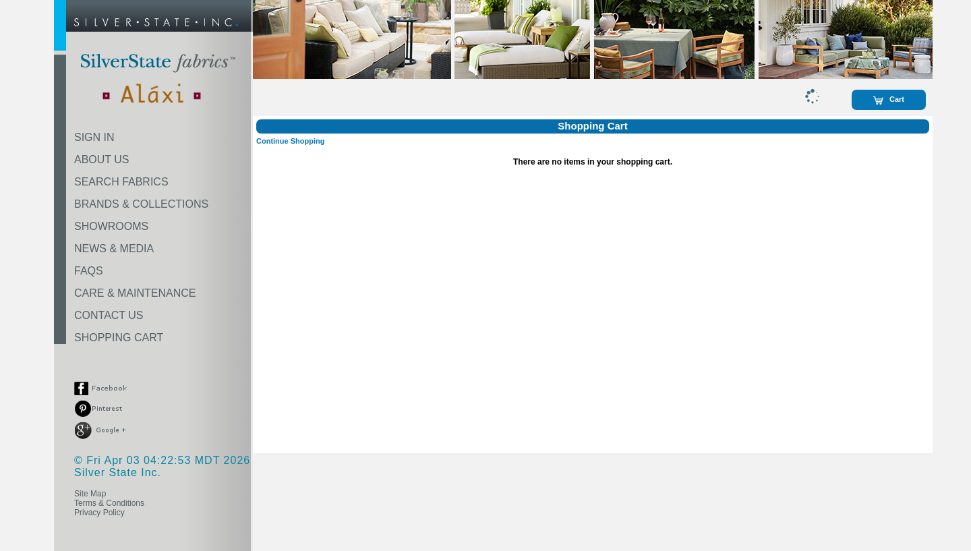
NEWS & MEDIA (114, 248)
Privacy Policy (99, 512)
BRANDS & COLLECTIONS (141, 204)
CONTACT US (109, 315)
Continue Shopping (290, 141)
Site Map (90, 493)
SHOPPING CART (118, 337)
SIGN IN (94, 137)
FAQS (88, 271)
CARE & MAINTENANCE (135, 293)
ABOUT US (101, 159)
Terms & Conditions (109, 503)
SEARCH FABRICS (121, 181)
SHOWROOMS (111, 226)
